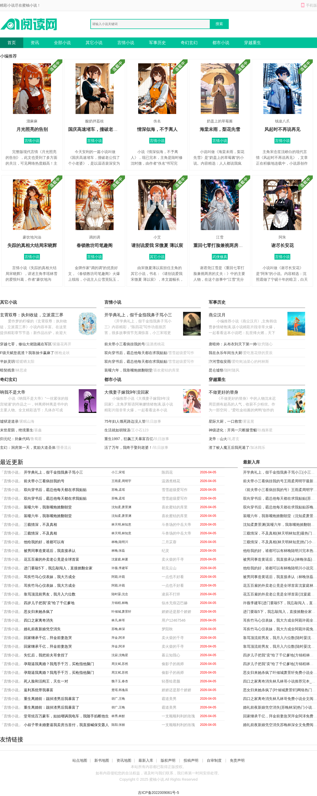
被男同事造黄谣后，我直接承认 (50, 551)
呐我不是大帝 (12, 392)
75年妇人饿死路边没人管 (125, 421)
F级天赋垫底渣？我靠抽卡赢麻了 (27, 353)
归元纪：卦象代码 (15, 439)
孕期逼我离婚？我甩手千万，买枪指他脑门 (59, 664)
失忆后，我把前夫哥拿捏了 (46, 655)
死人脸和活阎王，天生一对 (46, 681)
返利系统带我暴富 (38, 690)
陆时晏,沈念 (119, 594)
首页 (11, 42)
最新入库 (145, 760)
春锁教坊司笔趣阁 (95, 245)
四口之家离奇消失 (38, 620)
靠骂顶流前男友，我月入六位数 (50, 594)
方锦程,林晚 (119, 603)
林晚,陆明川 (119, 542)
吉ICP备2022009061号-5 (158, 792)
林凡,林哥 (118, 620)
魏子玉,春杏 (119, 681)
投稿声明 (191, 760)
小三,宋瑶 (118, 472)
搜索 (219, 24)
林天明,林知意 (121, 524)
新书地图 (101, 760)
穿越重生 (252, 42)
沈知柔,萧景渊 (121, 507)
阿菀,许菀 (118, 577)
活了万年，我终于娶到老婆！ (128, 447)
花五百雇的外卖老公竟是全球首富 (51, 559)
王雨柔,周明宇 (121, 481)
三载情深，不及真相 (40, 524)
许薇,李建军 (119, 568)
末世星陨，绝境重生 (16, 430)
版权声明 (168, 760)
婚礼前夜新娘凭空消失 (42, 629)
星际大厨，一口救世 (225, 421)
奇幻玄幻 (189, 42)
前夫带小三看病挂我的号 (124, 344)
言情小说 (125, 42)
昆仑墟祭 (216, 370)
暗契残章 (7, 370)
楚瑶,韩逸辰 (119, 690)
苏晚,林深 (118, 629)
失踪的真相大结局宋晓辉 (32, 245)
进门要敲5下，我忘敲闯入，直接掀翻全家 (58, 568)
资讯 (35, 42)
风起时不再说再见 (282, 129)
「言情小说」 (11, 472)
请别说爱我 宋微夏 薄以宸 (157, 245)
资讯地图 (123, 760)
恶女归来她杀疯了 (38, 611)
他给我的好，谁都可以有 (44, 542)
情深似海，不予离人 (157, 129)
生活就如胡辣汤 (117, 430)
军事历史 (157, 42)
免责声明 (237, 760)
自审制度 (214, 760)
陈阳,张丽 (118, 725)
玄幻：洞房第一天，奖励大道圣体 (27, 447)
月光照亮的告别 (32, 129)
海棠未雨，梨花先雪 (220, 129)
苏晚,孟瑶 (118, 490)
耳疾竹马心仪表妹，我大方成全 (50, 577)
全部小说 (62, 42)
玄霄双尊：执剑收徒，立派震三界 (31, 315)
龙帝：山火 (218, 439)
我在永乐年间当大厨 (225, 353)
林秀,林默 (118, 716)
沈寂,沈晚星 (119, 655)
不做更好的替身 (223, 392)
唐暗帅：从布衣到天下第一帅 (233, 344)
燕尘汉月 (217, 315)
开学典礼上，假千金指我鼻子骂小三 (138, 315)
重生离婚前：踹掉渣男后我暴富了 (51, 699)
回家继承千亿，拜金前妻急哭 (48, 638)
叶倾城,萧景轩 (121, 611)
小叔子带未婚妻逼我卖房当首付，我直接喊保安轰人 (66, 725)
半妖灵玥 (7, 361)
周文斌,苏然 (119, 664)
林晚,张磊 (118, 550)
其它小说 (94, 42)
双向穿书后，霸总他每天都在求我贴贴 (135, 353)
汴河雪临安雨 (220, 361)
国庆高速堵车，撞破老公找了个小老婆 (106, 129)
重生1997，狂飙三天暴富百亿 (128, 439)
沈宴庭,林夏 (119, 559)
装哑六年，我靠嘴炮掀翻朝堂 (128, 370)
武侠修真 (219, 257)
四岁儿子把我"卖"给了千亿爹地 (49, 603)
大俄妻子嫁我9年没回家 (126, 392)
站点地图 (79, 760)
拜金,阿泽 (118, 638)
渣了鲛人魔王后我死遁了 (229, 447)
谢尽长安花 (282, 245)
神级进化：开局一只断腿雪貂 (233, 430)
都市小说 (220, 42)
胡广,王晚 (118, 698)
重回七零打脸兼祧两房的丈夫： (224, 245)
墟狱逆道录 (9, 421)
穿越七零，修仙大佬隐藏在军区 (26, 344)
